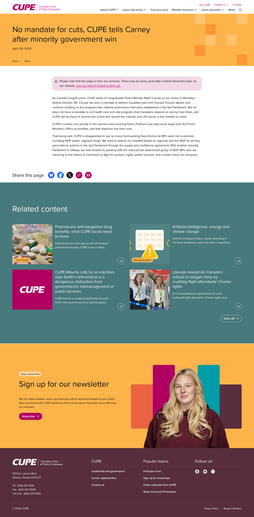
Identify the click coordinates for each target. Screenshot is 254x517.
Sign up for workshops (156, 478)
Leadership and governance (108, 471)
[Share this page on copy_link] (79, 175)
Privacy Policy (211, 508)
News (231, 10)
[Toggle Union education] (212, 9)
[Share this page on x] (69, 175)
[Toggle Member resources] (184, 9)
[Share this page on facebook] (60, 175)
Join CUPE (204, 5)
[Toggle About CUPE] (109, 9)
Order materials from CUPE (159, 485)
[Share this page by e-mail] (88, 175)
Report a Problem (233, 508)
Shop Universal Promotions (159, 492)
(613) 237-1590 (26, 485)
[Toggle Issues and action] (135, 9)
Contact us (98, 485)
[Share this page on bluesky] (51, 175)
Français (237, 4)
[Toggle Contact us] (221, 4)
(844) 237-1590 (32, 493)
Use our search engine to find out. (98, 86)
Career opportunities (104, 478)
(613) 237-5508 (27, 489)
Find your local (159, 10)
